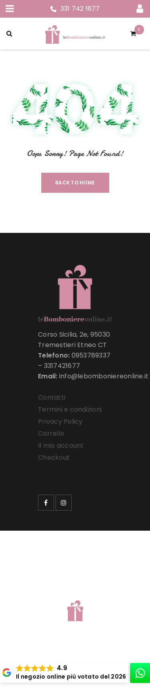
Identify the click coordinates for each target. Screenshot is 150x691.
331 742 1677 (80, 8)
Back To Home (75, 182)
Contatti (51, 397)
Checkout (54, 457)
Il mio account (61, 445)
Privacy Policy (60, 421)
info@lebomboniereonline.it (104, 376)
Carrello (51, 433)
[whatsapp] (140, 673)
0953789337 (91, 355)
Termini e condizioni (70, 409)
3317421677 (62, 365)
